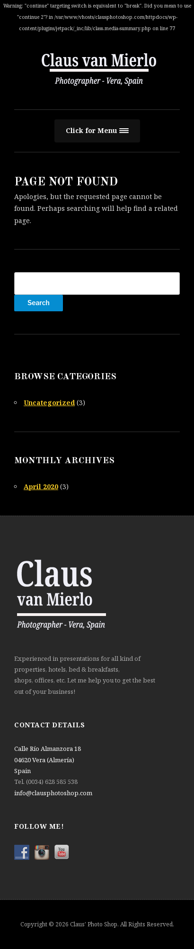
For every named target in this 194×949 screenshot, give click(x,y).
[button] (97, 130)
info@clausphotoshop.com (53, 793)
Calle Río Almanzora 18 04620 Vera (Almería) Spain (47, 759)
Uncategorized (49, 402)
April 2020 (41, 486)
